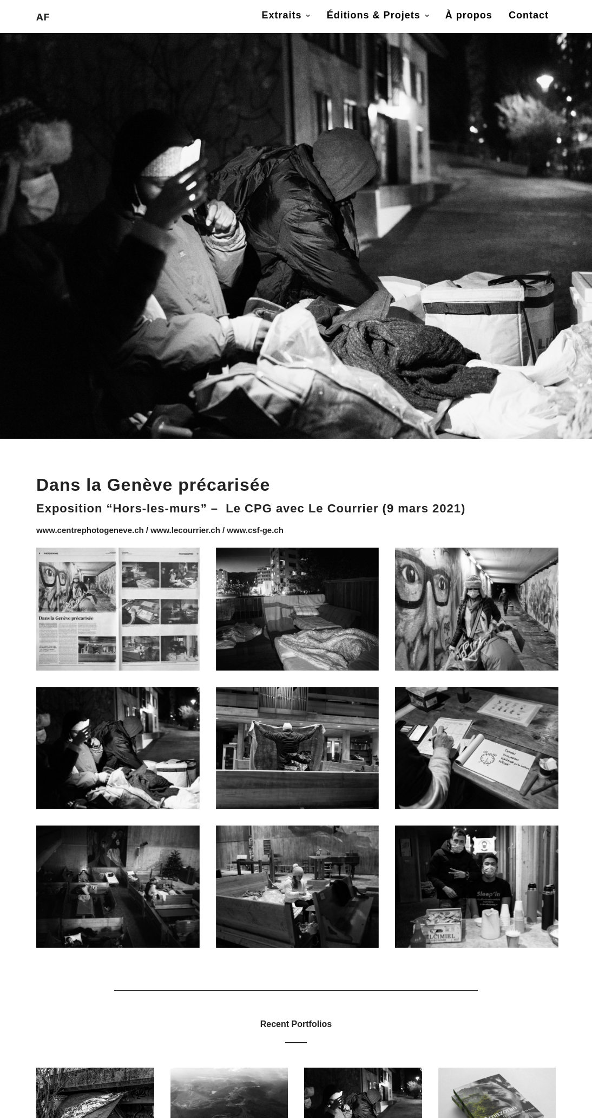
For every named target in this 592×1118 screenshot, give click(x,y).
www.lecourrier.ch (185, 530)
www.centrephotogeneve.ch (90, 530)
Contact (529, 15)
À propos (468, 15)
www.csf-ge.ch (255, 530)
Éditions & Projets (373, 15)
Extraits (281, 15)
